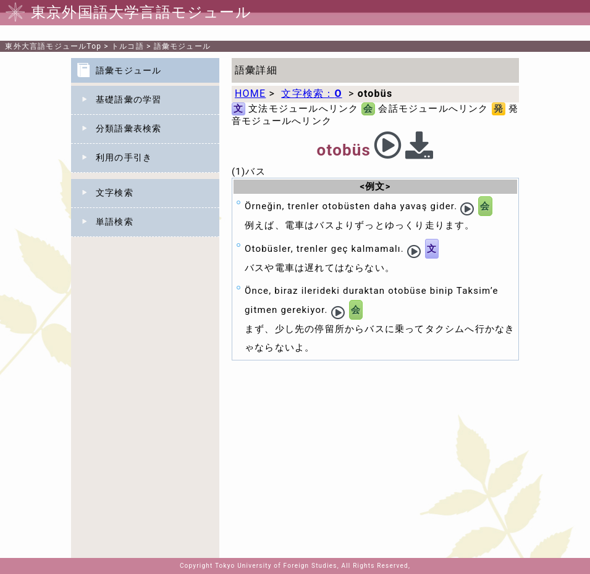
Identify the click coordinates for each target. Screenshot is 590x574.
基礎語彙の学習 (128, 99)
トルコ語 (127, 46)
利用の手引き (124, 157)
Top (53, 46)
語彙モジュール (182, 46)
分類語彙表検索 (128, 128)
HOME (250, 93)
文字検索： (311, 93)
